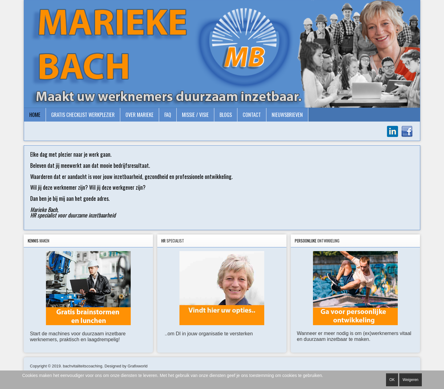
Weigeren (410, 380)
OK (392, 380)
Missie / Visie (195, 114)
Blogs (226, 114)
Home (34, 114)
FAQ (167, 114)
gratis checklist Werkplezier (83, 114)
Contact (252, 114)
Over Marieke (139, 114)
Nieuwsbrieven (287, 114)
